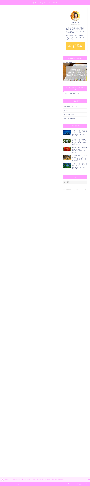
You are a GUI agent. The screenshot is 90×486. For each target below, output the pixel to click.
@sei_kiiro (30, 30)
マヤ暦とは (67, 110)
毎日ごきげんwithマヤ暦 (45, 2)
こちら (65, 93)
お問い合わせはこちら (70, 106)
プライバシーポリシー (9, 484)
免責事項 (19, 484)
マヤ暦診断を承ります (70, 114)
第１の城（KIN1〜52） (9, 10)
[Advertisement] (30, 407)
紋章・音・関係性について (72, 118)
